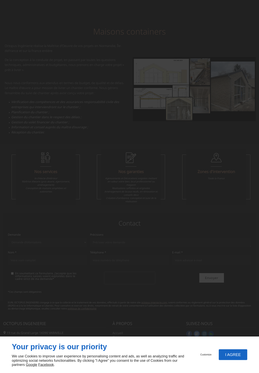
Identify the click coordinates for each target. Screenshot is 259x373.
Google (31, 365)
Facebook (46, 365)
